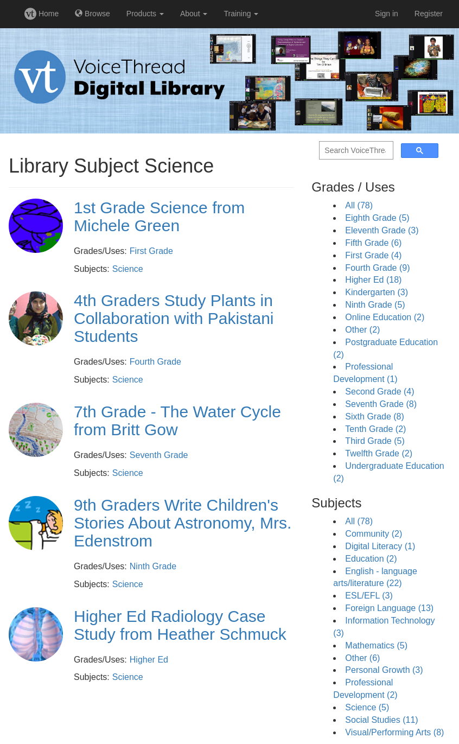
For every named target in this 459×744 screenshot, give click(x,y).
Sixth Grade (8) (374, 416)
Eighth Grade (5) (377, 217)
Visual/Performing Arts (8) (394, 732)
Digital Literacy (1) (380, 546)
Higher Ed (149, 659)
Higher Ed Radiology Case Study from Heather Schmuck (180, 625)
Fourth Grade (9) (377, 267)
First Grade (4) (373, 255)
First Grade (151, 251)
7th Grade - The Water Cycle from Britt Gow (177, 420)
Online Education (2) (384, 317)
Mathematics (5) (376, 645)
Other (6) (362, 658)
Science (127, 269)
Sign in (386, 13)
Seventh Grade (159, 455)
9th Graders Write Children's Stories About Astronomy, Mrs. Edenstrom (182, 523)
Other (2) (362, 329)
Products (145, 13)
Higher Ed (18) (373, 279)
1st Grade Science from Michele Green (159, 216)
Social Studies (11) (381, 719)
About (193, 13)
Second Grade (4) (379, 391)
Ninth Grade (153, 566)
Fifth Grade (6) (373, 242)
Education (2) (371, 558)
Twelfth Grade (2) (378, 453)
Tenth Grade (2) (375, 429)
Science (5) (367, 707)
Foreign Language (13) (389, 608)
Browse (92, 13)
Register (429, 13)
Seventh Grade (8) (381, 404)
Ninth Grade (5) (375, 304)
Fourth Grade (155, 361)
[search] (354, 150)
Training (241, 13)
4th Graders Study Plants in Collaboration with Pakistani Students (174, 318)
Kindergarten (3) (376, 292)
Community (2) (373, 533)
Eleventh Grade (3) (381, 230)
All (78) (359, 205)
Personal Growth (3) (384, 670)
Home (41, 14)
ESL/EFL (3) (368, 595)
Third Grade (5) (374, 441)
